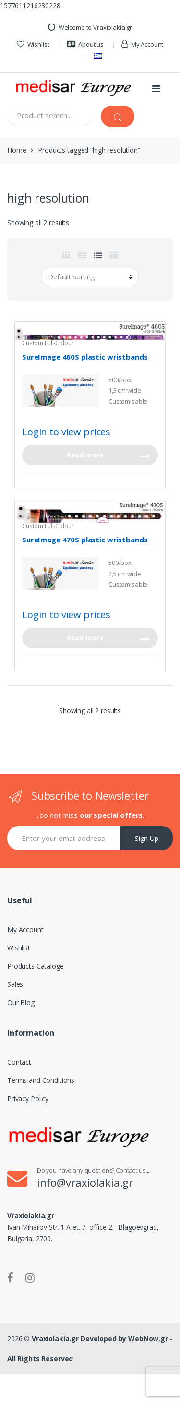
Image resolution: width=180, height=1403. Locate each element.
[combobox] (50, 115)
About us (85, 44)
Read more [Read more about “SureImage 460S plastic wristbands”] (85, 454)
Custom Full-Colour (47, 343)
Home (16, 150)
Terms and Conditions (40, 1080)
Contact (19, 1062)
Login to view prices (66, 431)
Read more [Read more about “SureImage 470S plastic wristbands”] (85, 637)
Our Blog (21, 1002)
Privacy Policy (27, 1098)
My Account (142, 44)
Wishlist (33, 44)
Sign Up (146, 838)
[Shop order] (90, 277)
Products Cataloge (35, 966)
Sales (15, 984)
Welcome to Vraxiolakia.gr (90, 27)
